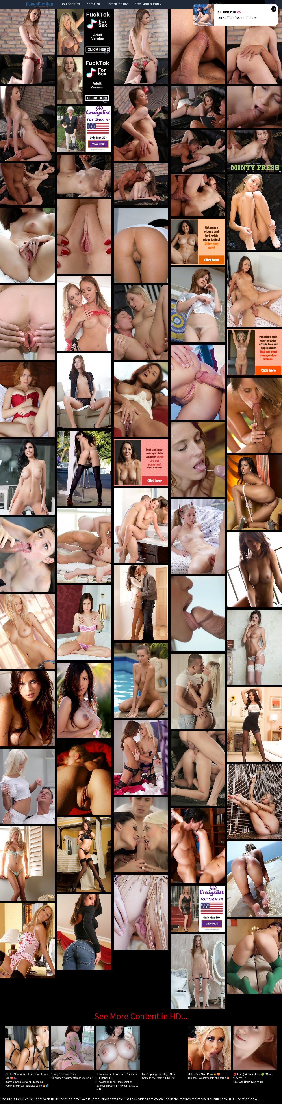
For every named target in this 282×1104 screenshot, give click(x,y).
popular (93, 4)
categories (71, 4)
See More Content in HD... (141, 1016)
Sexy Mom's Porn (148, 4)
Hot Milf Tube (117, 4)
